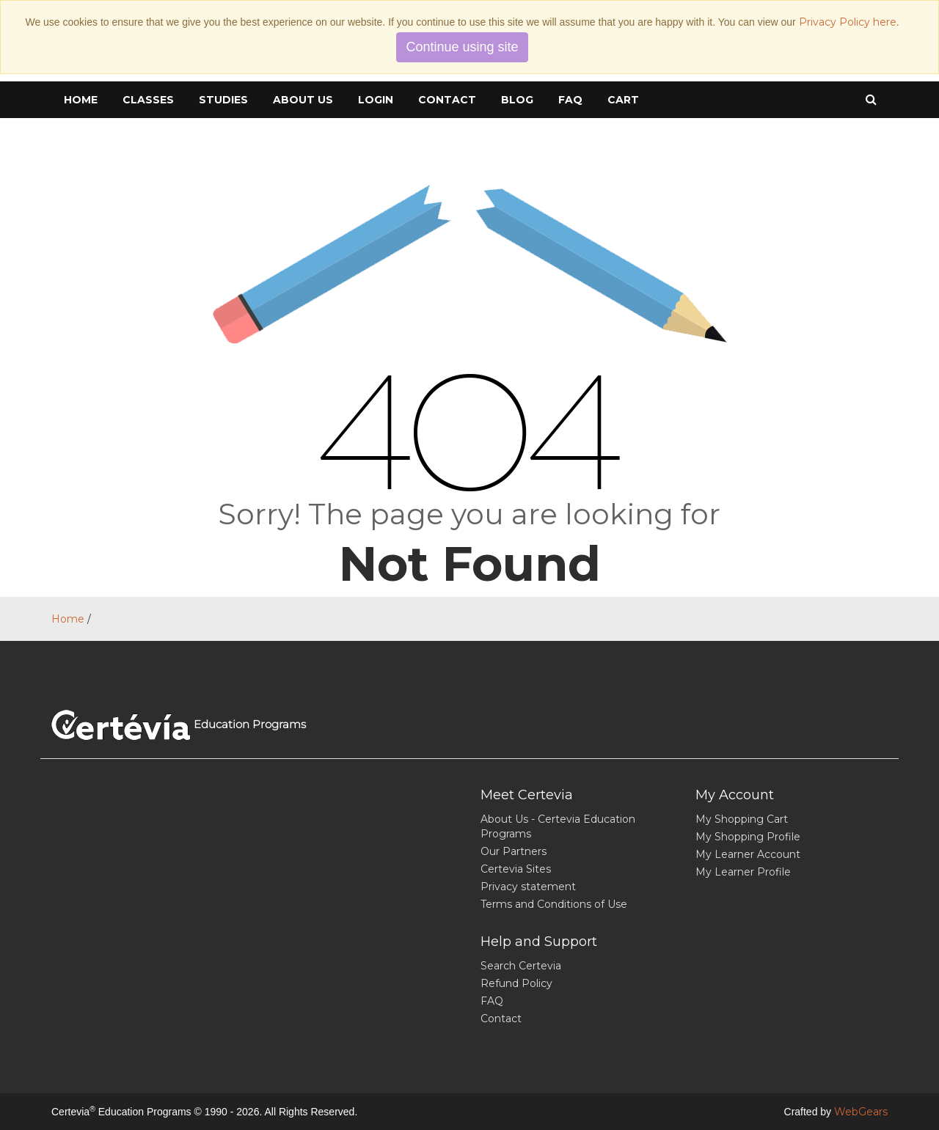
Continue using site (462, 47)
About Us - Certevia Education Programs (558, 826)
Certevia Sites (516, 869)
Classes (148, 99)
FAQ (570, 99)
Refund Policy (516, 983)
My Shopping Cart (741, 819)
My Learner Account (747, 854)
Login (375, 99)
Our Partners (514, 851)
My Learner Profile (743, 871)
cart (623, 99)
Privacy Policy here (847, 22)
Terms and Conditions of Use (554, 904)
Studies (223, 99)
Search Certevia (521, 965)
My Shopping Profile (747, 836)
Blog (517, 99)
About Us (303, 99)
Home (81, 99)
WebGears (861, 1111)
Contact (447, 99)
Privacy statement (528, 886)
